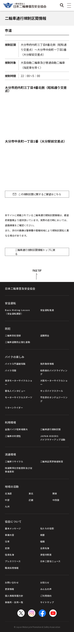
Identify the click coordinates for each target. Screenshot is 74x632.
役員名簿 (9, 554)
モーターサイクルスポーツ (18, 397)
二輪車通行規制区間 (50, 429)
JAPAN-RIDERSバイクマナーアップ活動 (52, 437)
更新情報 (9, 589)
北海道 (8, 493)
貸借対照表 (46, 554)
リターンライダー (14, 407)
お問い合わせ (12, 582)
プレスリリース (13, 561)
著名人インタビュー (15, 390)
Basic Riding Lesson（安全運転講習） (17, 311)
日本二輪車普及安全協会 (20, 288)
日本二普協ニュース (50, 561)
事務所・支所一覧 (14, 602)
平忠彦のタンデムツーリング (54, 399)
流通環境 (10, 454)
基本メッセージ (13, 528)
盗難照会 (44, 335)
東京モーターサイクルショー (18, 382)
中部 (7, 499)
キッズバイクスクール (51, 390)
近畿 (31, 499)
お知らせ (44, 582)
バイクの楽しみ (14, 357)
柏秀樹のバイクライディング (53, 372)
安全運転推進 (47, 310)
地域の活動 (12, 486)
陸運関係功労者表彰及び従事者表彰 (18, 469)
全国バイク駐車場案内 (16, 429)
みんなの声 (46, 589)
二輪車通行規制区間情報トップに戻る (35, 252)
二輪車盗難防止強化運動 (17, 342)
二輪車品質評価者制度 (51, 461)
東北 (31, 493)
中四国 (55, 499)
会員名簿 (44, 548)
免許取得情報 (47, 363)
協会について (13, 521)
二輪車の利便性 (13, 436)
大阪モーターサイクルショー (54, 382)
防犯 (7, 329)
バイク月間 (10, 370)
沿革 (7, 541)
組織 (42, 541)
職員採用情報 (12, 567)
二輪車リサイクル (14, 461)
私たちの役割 (47, 528)
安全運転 (10, 303)
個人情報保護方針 (14, 595)
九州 (7, 506)
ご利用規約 (46, 595)
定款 (7, 548)
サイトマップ (47, 602)
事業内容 (9, 534)
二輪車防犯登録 (13, 335)
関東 (54, 493)
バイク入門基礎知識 (15, 363)
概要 (42, 534)
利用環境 (10, 422)
